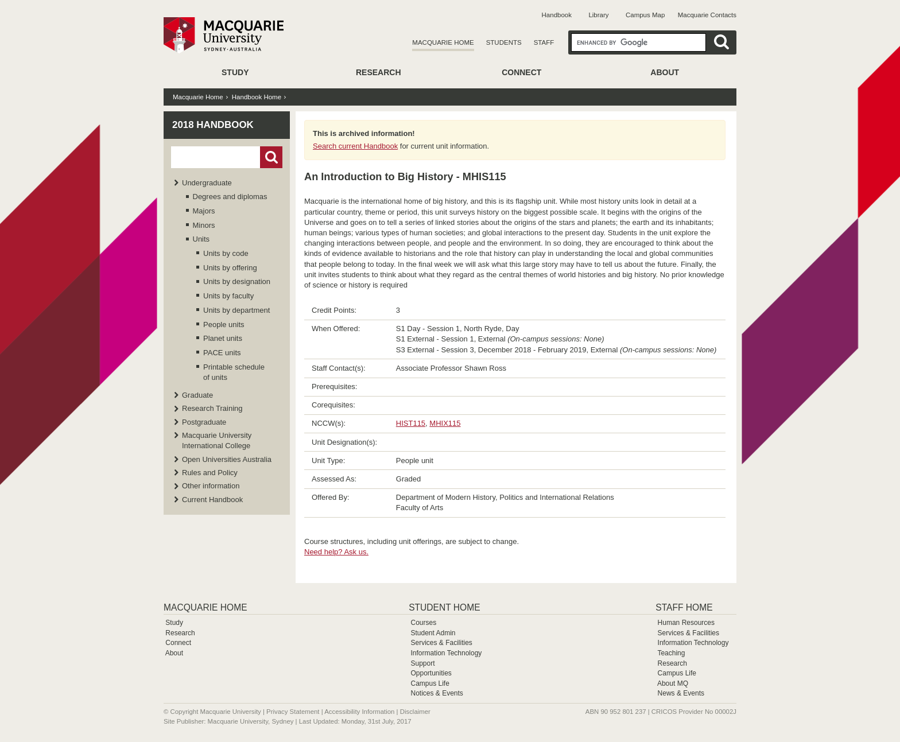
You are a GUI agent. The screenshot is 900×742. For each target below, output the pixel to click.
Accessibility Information (359, 711)
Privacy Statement (292, 711)
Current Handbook (212, 499)
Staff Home (683, 607)
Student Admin (432, 633)
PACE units (222, 352)
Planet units (222, 338)
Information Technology (446, 653)
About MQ (672, 683)
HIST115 (410, 423)
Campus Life (429, 683)
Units (201, 239)
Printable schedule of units (234, 372)
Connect (521, 72)
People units (224, 324)
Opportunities (430, 673)
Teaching (671, 653)
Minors (204, 225)
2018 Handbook (213, 124)
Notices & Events (436, 693)
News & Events (681, 693)
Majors (204, 211)
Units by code (226, 253)
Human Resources (686, 623)
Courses (423, 623)
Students (504, 42)
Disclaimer (415, 711)
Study (235, 72)
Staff (544, 42)
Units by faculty (228, 296)
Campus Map (645, 14)
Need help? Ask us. (336, 551)
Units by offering (230, 267)
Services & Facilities (441, 643)
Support (422, 663)
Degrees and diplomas (230, 196)
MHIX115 (444, 423)
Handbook (557, 14)
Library (598, 14)
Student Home (444, 607)
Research (378, 72)
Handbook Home (256, 97)
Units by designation (236, 281)
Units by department (236, 310)
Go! (271, 157)
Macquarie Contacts (707, 14)
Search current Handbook (355, 146)
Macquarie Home (443, 42)
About (664, 72)
